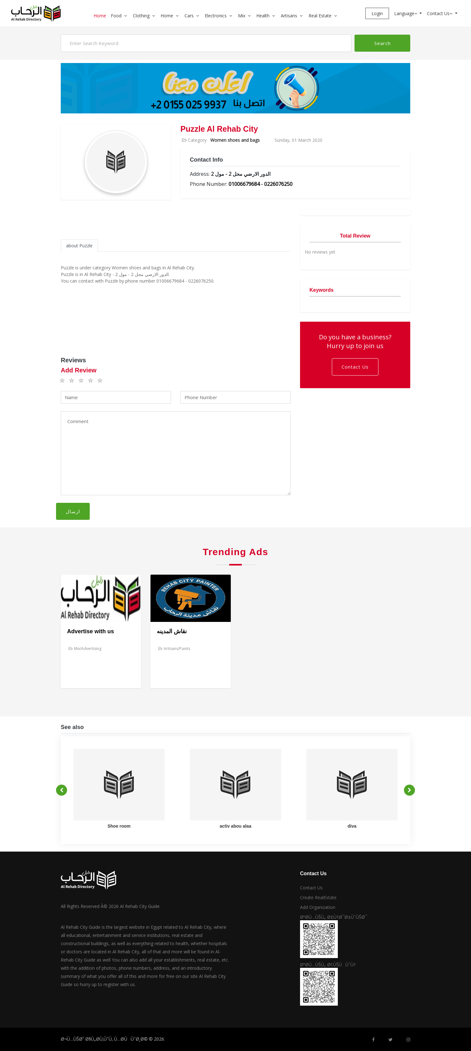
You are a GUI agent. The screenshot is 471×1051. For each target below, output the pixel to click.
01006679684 (244, 184)
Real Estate (320, 16)
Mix (241, 16)
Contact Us (440, 13)
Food (116, 16)
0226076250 (278, 184)
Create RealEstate (318, 897)
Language (406, 13)
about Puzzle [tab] (79, 246)
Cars (189, 16)
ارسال (73, 511)
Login (377, 13)
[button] (128, 15)
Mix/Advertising (85, 648)
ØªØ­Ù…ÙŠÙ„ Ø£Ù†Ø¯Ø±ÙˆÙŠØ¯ (333, 917)
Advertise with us (90, 631)
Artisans (289, 16)
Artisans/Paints (174, 648)
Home (100, 16)
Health (263, 16)
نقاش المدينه (172, 631)
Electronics (216, 16)
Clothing (141, 16)
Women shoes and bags (235, 140)
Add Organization (317, 907)
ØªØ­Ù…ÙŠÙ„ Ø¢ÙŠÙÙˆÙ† (328, 965)
